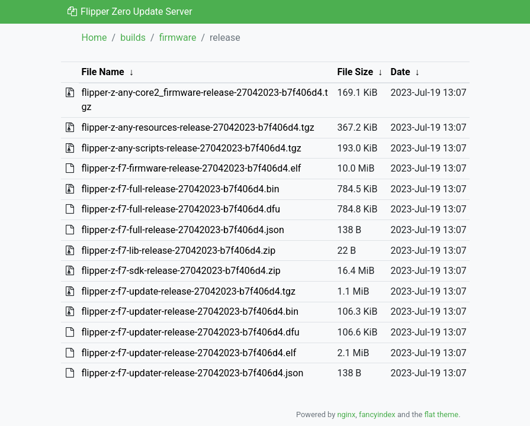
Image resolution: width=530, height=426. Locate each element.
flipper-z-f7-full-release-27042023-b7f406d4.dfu (180, 209)
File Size (355, 72)
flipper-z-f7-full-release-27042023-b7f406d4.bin (180, 189)
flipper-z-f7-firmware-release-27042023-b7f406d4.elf (191, 168)
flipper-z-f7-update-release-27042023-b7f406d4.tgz (188, 291)
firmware (178, 37)
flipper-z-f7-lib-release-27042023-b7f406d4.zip (178, 250)
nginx (346, 414)
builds (133, 37)
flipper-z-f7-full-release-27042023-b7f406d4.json (182, 229)
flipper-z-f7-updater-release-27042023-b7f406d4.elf (188, 353)
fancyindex (377, 414)
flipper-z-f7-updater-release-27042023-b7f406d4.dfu (190, 332)
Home (94, 37)
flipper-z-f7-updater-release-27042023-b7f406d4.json (192, 373)
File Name (102, 72)
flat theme (442, 414)
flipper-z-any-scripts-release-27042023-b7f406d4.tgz (191, 148)
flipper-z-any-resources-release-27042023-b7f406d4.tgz (197, 127)
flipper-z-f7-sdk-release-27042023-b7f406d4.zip (180, 270)
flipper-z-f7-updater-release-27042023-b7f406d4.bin (189, 311)
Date (400, 72)
